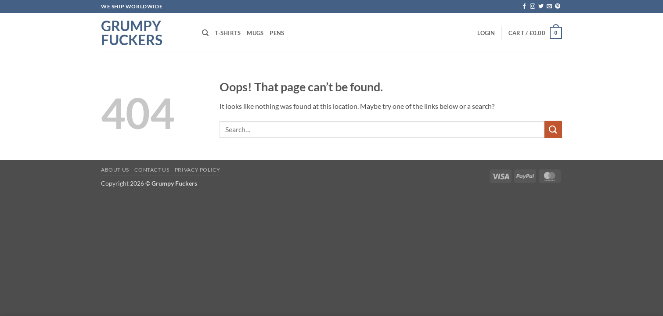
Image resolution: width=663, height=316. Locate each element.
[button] (486, 33)
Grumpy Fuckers (131, 33)
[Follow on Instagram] (532, 7)
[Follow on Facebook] (524, 7)
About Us (115, 169)
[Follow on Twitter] (541, 7)
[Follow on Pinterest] (557, 7)
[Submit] (553, 129)
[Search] (205, 33)
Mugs (255, 32)
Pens (277, 32)
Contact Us (151, 169)
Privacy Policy (197, 169)
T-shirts (228, 32)
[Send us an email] (549, 7)
